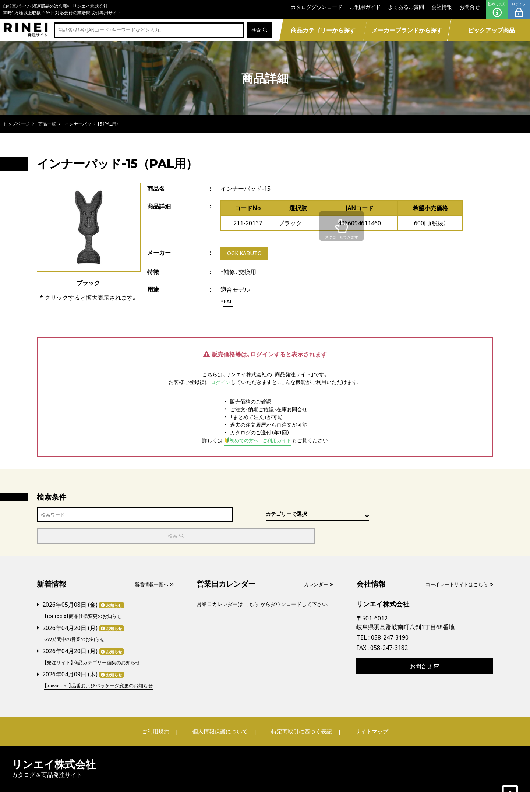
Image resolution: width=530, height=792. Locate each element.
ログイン (519, 9)
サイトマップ (366, 709)
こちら (252, 583)
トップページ (16, 124)
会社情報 (441, 6)
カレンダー (317, 563)
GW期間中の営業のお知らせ (76, 618)
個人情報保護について (221, 709)
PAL (228, 302)
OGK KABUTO (246, 254)
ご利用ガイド (365, 6)
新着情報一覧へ (153, 563)
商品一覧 (47, 124)
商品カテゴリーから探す (323, 30)
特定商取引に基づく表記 (300, 709)
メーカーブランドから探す (407, 30)
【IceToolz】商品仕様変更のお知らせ (85, 595)
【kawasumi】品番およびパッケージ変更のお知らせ (102, 663)
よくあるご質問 (406, 6)
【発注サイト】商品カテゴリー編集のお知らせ (95, 640)
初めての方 (497, 9)
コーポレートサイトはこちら (456, 563)
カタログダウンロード (316, 6)
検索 (259, 30)
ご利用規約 (161, 709)
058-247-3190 (390, 617)
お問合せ (469, 6)
